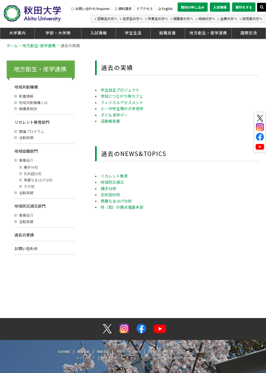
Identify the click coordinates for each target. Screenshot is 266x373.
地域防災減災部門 (30, 206)
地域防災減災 (112, 182)
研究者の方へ (252, 18)
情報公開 (103, 303)
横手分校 (31, 167)
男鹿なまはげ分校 (38, 180)
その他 (29, 186)
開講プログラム (31, 131)
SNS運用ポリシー (180, 310)
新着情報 (26, 96)
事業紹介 (26, 160)
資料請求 (123, 8)
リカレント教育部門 (31, 122)
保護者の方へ (183, 18)
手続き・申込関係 (128, 303)
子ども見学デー (114, 115)
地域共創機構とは (33, 102)
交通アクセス (176, 303)
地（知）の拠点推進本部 (122, 207)
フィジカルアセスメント (122, 102)
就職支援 (167, 33)
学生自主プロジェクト (120, 90)
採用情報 (64, 303)
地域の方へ (206, 18)
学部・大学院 (58, 33)
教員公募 (83, 303)
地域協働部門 (26, 151)
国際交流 (248, 33)
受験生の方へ (107, 18)
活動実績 (26, 137)
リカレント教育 (114, 176)
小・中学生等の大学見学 (122, 108)
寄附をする (243, 7)
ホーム (12, 45)
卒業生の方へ (158, 18)
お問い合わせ (26, 248)
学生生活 (133, 33)
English (165, 8)
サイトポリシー (112, 310)
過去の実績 (24, 235)
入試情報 (220, 7)
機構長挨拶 (28, 108)
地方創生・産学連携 (208, 33)
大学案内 (17, 33)
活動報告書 (110, 121)
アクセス (145, 8)
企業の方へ (228, 18)
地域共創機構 (26, 87)
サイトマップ (85, 310)
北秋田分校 (33, 173)
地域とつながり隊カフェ (122, 96)
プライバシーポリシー (146, 310)
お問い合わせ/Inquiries (90, 8)
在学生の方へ (133, 18)
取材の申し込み (192, 7)
